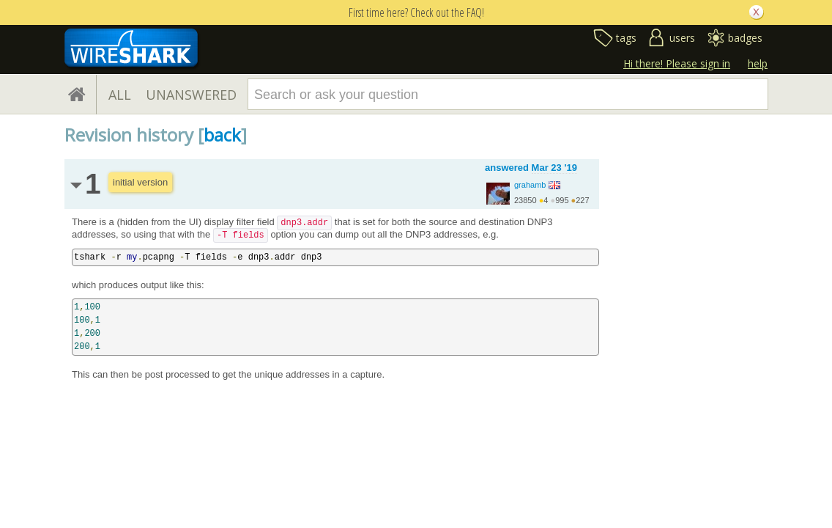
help (758, 63)
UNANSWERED (191, 94)
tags (626, 38)
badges (745, 38)
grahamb (530, 184)
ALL (119, 94)
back (222, 134)
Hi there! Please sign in (676, 63)
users (682, 38)
